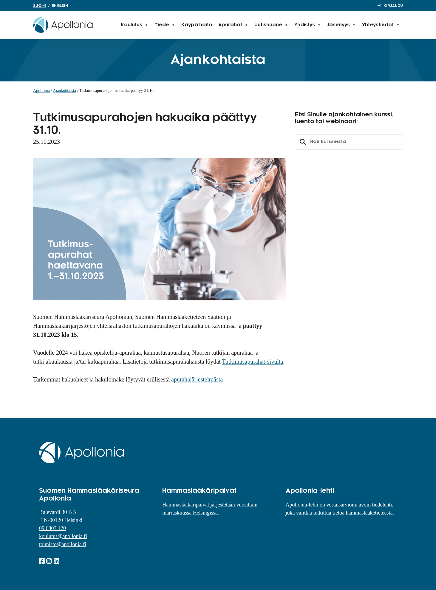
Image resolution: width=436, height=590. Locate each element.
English (60, 5)
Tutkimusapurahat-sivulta (252, 361)
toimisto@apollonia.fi (62, 544)
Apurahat (233, 25)
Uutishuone (271, 25)
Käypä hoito (196, 25)
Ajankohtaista (64, 90)
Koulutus (135, 25)
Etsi (302, 142)
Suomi (39, 5)
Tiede (164, 25)
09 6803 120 (52, 528)
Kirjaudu (393, 5)
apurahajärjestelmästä (197, 379)
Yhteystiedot (381, 25)
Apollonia (41, 90)
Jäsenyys (341, 25)
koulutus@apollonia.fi (63, 536)
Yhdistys (307, 25)
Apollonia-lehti (302, 505)
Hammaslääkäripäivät (185, 505)
